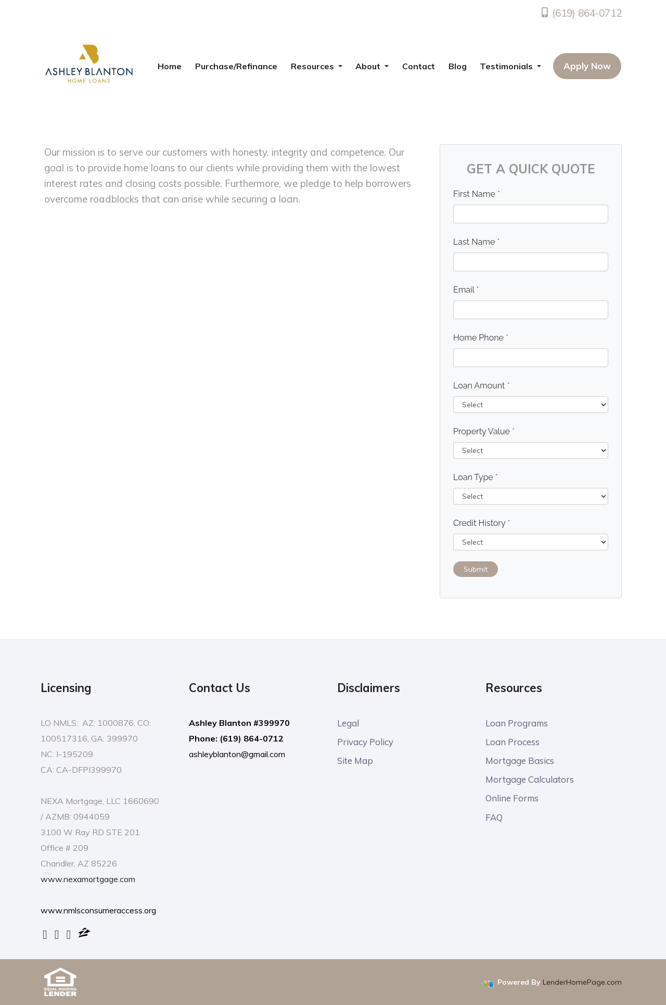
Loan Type (475, 477)
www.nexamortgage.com (88, 879)
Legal (348, 723)
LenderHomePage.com (582, 981)
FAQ (494, 819)
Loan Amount (481, 386)
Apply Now (587, 65)
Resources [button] (313, 66)
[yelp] (69, 934)
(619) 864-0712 (581, 13)
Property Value (484, 431)
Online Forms (512, 800)
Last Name (476, 242)
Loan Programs (517, 723)
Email (466, 290)
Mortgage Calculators (529, 780)
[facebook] (45, 934)
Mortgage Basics (519, 761)
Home (170, 66)
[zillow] (84, 934)
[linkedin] (57, 934)
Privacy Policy (365, 742)
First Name (476, 194)
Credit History (481, 523)
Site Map (355, 761)
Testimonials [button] (507, 66)
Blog (458, 66)
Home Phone (480, 338)
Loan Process (512, 742)
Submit (476, 569)
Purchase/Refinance (236, 66)
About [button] (368, 66)
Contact (418, 66)
